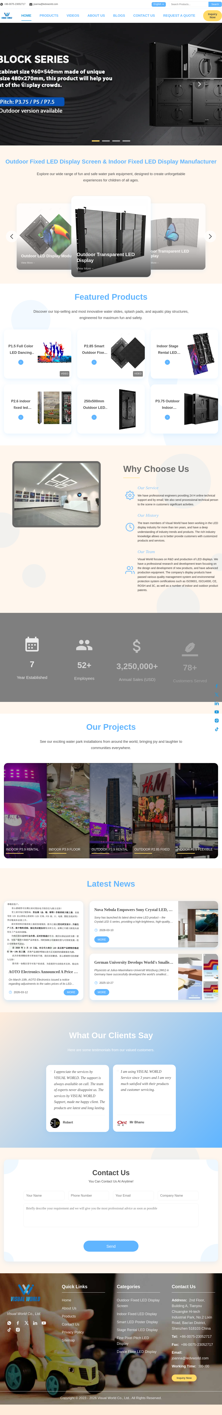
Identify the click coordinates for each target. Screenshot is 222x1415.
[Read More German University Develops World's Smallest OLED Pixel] (101, 992)
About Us (96, 15)
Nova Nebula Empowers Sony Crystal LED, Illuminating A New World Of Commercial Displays (133, 909)
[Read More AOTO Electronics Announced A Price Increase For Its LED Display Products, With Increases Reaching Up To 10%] (71, 992)
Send (111, 1246)
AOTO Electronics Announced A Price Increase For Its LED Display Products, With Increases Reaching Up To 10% (44, 972)
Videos (73, 15)
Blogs (119, 15)
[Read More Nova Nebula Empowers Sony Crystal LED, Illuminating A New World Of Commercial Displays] (101, 939)
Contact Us (144, 15)
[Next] (199, 84)
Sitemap (68, 1340)
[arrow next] (210, 236)
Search (215, 4)
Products (49, 15)
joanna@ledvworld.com (45, 4)
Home (26, 15)
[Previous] (23, 84)
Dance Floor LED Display (137, 1352)
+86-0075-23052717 (14, 4)
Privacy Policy (73, 1332)
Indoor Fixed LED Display (137, 1314)
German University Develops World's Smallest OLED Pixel (133, 962)
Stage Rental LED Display (137, 1330)
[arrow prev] (12, 236)
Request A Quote (179, 15)
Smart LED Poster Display (137, 1322)
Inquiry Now (184, 1377)
